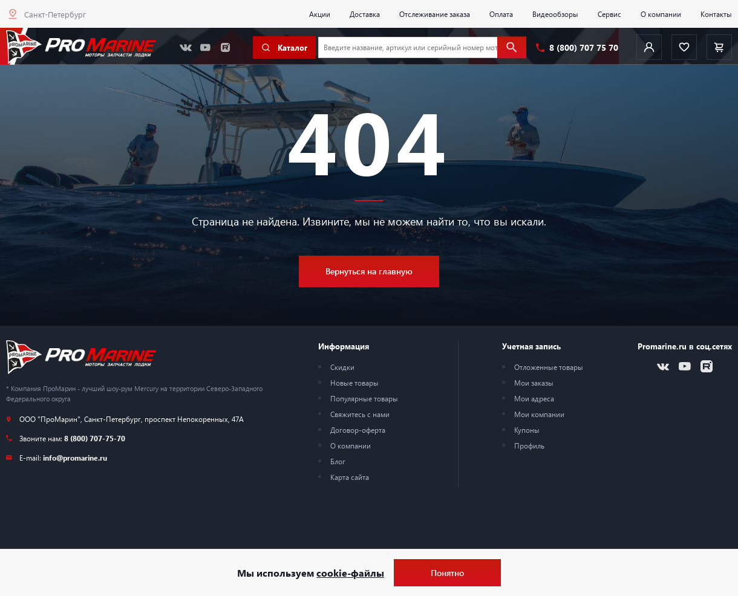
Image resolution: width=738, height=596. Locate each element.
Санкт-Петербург (55, 14)
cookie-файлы (350, 572)
